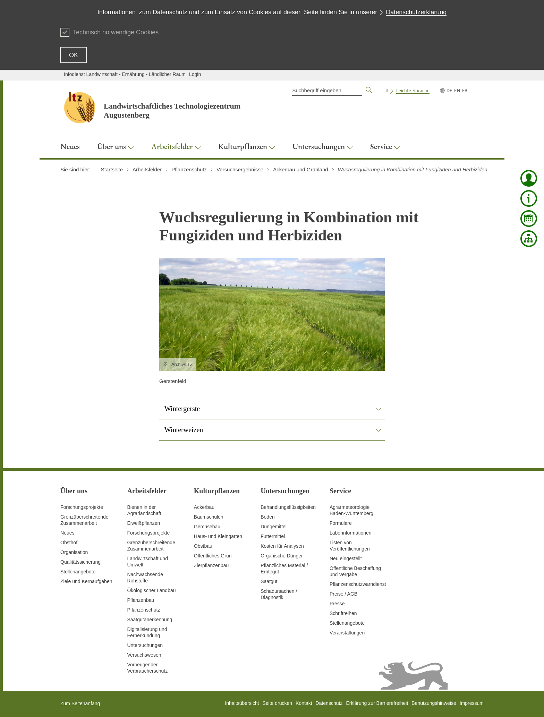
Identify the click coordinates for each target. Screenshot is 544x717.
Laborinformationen (351, 533)
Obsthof (68, 542)
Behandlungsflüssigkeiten (288, 507)
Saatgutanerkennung (149, 619)
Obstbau (203, 546)
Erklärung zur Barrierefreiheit (377, 703)
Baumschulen (208, 517)
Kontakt (304, 703)
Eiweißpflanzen (143, 523)
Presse (337, 603)
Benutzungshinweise (433, 703)
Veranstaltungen (347, 632)
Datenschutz (329, 703)
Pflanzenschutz (143, 610)
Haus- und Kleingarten (218, 536)
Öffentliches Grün (213, 555)
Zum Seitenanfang (80, 703)
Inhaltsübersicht (242, 703)
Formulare (341, 523)
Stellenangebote (77, 571)
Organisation (74, 552)
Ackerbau (204, 507)
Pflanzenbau (140, 600)
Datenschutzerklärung (416, 12)
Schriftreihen (343, 613)
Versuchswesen (144, 655)
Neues (67, 533)
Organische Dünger (282, 555)
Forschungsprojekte (81, 507)
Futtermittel (273, 536)
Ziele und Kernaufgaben (86, 581)
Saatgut (269, 581)
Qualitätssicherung (80, 562)
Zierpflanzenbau (211, 565)
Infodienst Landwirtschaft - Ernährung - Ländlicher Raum (125, 74)
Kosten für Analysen (282, 546)
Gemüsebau (207, 526)
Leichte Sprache (413, 90)
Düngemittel (274, 526)
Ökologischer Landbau (151, 590)
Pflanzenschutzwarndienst (358, 584)
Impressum (472, 703)
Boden (267, 517)
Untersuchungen (145, 645)
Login (195, 74)
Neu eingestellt (346, 558)
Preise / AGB (343, 594)
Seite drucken (277, 703)
